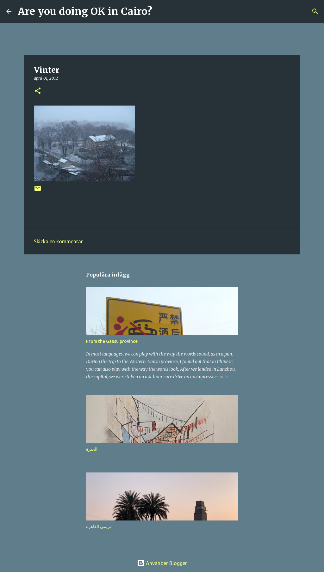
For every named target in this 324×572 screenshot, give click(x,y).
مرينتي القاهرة (99, 526)
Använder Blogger (162, 563)
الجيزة (91, 449)
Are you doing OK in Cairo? (85, 11)
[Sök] (161, 11)
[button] (37, 91)
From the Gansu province (112, 341)
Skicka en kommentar (58, 241)
